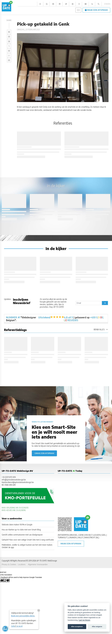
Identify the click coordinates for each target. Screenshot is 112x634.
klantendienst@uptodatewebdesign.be (18, 482)
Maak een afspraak (71, 543)
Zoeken (107, 4)
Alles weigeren (97, 626)
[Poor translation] (6, 580)
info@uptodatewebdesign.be (14, 479)
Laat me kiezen (84, 620)
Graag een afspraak (44, 453)
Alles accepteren (77, 626)
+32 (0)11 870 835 (9, 477)
